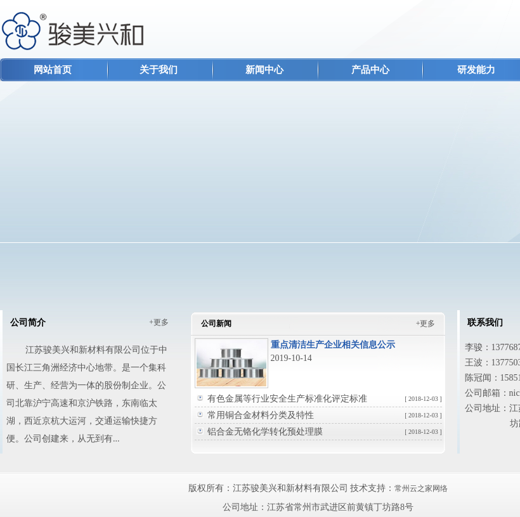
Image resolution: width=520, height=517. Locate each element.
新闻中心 (264, 70)
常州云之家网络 (421, 488)
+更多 (159, 322)
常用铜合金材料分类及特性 (324, 415)
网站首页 (53, 70)
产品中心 (370, 70)
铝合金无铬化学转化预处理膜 (324, 432)
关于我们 (159, 70)
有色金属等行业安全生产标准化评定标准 (324, 399)
